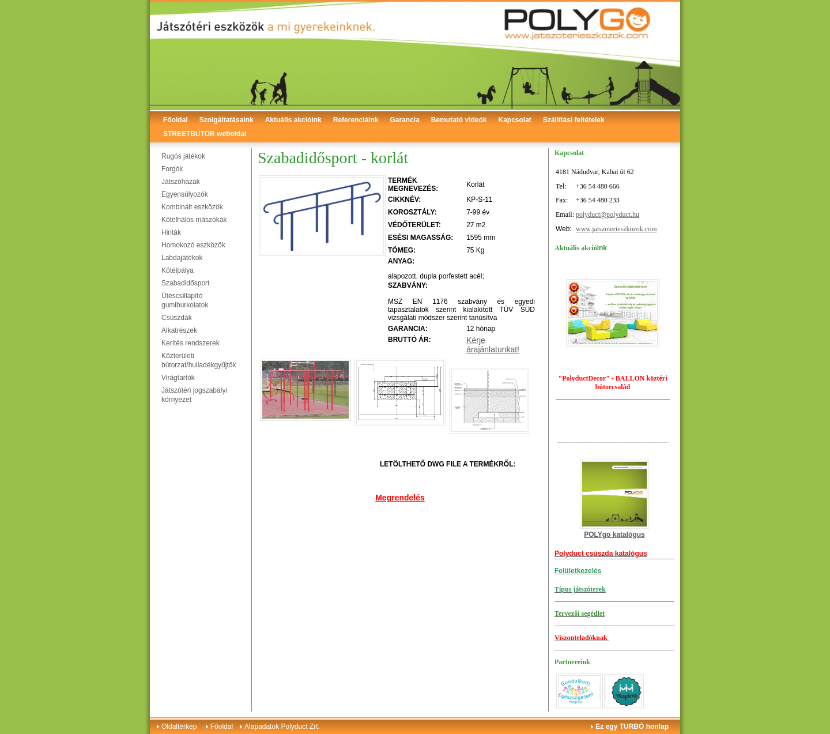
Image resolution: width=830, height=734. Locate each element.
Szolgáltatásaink (226, 120)
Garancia (404, 120)
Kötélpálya (177, 270)
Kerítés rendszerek (190, 343)
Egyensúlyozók (184, 194)
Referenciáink (356, 120)
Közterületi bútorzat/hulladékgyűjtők (198, 360)
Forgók (172, 169)
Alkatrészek (179, 330)
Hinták (171, 232)
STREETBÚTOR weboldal (204, 134)
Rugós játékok (183, 156)
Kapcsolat (515, 120)
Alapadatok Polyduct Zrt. (282, 726)
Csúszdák (176, 318)
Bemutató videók (459, 120)
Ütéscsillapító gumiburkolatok (184, 300)
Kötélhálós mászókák (194, 220)
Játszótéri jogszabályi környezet (194, 395)
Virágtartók (178, 378)
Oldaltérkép (179, 726)
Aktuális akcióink (293, 120)
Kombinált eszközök (192, 207)
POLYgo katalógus (614, 534)
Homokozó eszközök (193, 245)
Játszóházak (180, 182)
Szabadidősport (185, 283)
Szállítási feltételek (574, 120)
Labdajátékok (181, 258)
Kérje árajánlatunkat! (492, 345)
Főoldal (175, 120)
